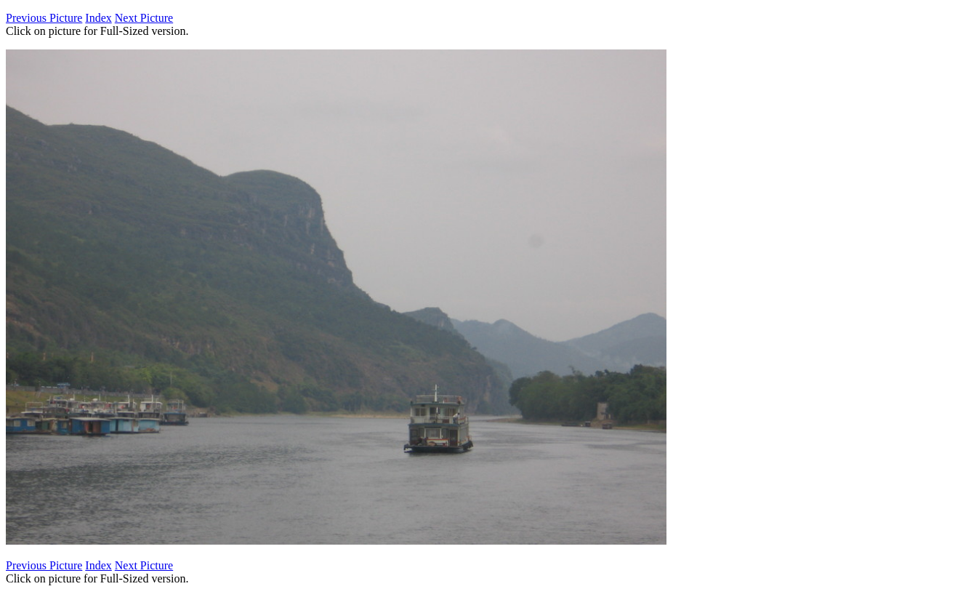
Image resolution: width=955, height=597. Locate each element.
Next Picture (144, 18)
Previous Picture (44, 18)
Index (98, 18)
